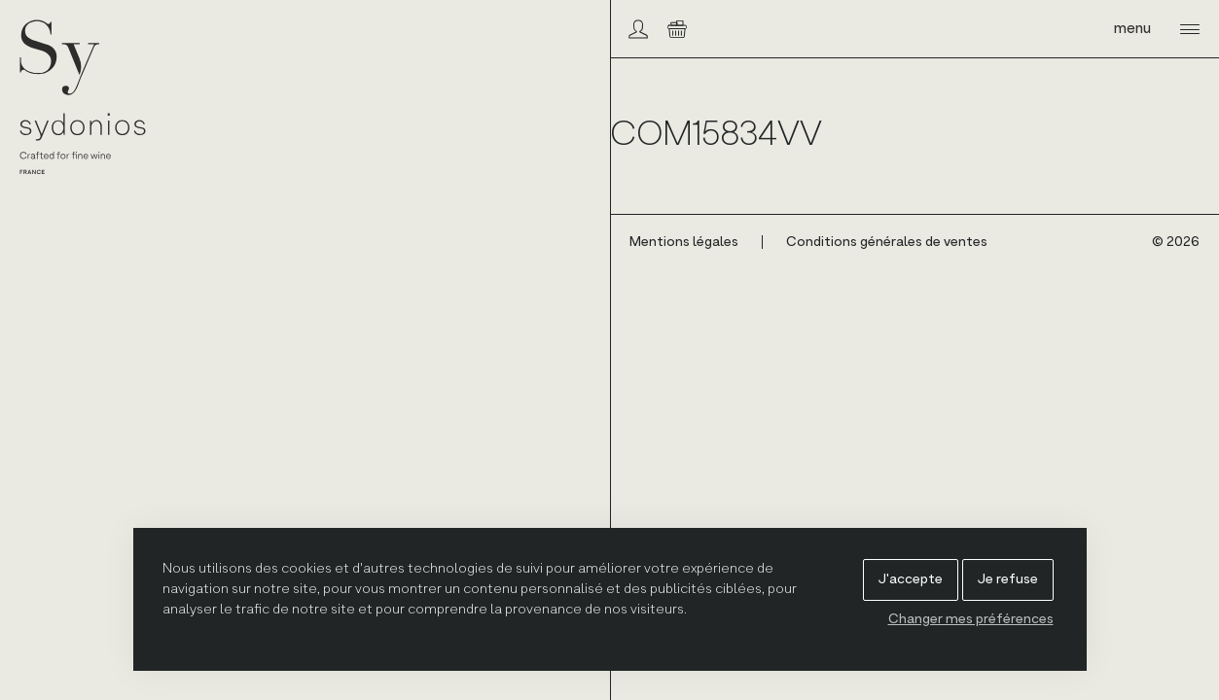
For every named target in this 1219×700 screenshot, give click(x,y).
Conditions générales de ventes (886, 242)
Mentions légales (683, 242)
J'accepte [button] (910, 579)
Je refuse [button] (1008, 579)
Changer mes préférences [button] (971, 619)
